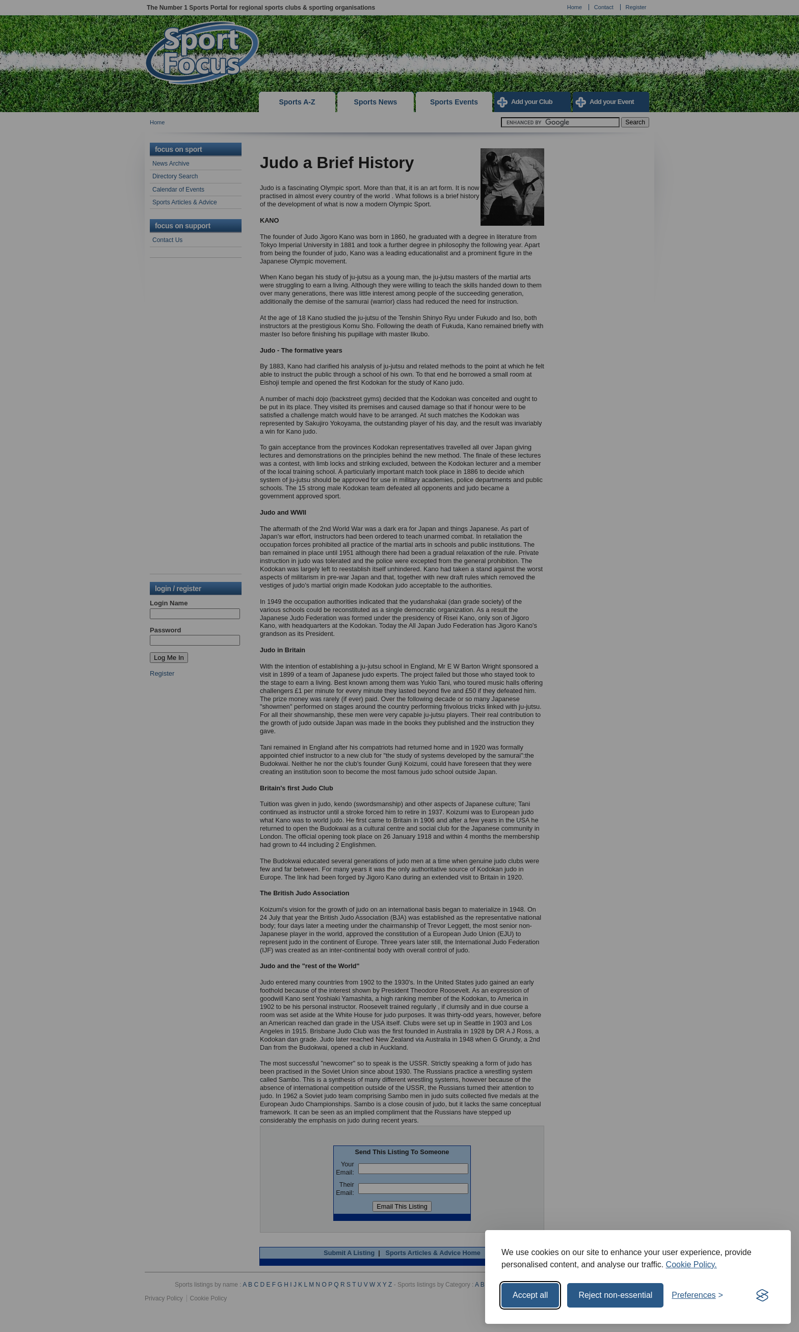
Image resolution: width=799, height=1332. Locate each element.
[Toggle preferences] (697, 1295)
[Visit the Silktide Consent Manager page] (762, 1295)
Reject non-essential (615, 1295)
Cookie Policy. (691, 1264)
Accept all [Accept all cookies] (530, 1295)
